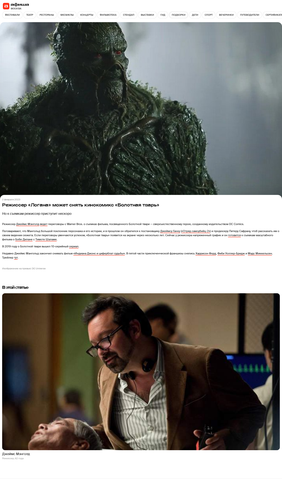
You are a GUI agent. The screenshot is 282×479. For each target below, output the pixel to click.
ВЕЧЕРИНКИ (226, 14)
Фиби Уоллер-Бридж (231, 253)
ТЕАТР (29, 14)
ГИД (162, 14)
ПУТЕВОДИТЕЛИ (249, 14)
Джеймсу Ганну (170, 231)
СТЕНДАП (128, 14)
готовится (234, 235)
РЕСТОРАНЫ (47, 14)
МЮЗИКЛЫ (67, 14)
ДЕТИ (195, 14)
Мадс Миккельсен (260, 253)
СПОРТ (209, 14)
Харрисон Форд (205, 253)
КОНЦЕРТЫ (86, 14)
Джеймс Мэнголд (27, 224)
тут (16, 257)
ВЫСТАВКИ (147, 14)
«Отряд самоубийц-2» (195, 231)
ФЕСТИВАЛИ (12, 14)
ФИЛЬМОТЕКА (108, 14)
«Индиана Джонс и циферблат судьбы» (99, 253)
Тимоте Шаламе (46, 239)
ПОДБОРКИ (178, 14)
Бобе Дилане (24, 239)
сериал (73, 246)
